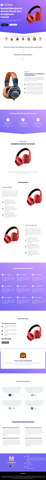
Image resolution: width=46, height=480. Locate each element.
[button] (4, 39)
